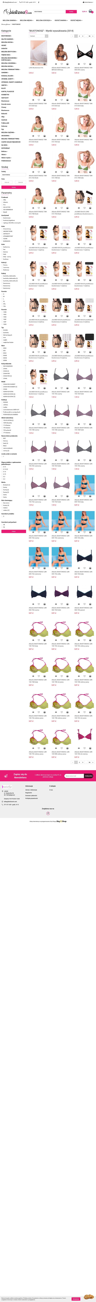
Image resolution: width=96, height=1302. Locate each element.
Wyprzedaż (5, 148)
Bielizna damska (10, 20)
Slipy (2, 117)
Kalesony (4, 126)
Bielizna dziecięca (44, 20)
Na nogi (4, 145)
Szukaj (14, 187)
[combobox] (38, 36)
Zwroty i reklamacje (31, 790)
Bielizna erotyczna (9, 52)
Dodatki (4, 48)
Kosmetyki (5, 95)
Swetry (4, 85)
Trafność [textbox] (32, 36)
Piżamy (3, 107)
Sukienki (5, 72)
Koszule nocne (6, 104)
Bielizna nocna (7, 42)
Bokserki (4, 113)
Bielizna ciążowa (8, 132)
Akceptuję (76, 1299)
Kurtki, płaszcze (7, 91)
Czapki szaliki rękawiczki (10, 142)
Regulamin (28, 792)
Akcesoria (5, 136)
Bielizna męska (26, 20)
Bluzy (3, 88)
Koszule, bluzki (7, 76)
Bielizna (4, 151)
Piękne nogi (6, 55)
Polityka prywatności (31, 798)
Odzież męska (76, 20)
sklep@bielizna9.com (10, 801)
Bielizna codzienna (9, 63)
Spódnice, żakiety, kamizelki (11, 82)
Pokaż (14, 531)
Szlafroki (4, 120)
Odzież (3, 45)
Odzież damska (61, 20)
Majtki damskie (7, 39)
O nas (51, 790)
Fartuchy (5, 98)
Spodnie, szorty (7, 79)
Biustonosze (6, 36)
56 (89, 36)
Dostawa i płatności (31, 795)
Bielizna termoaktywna (10, 69)
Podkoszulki (5, 123)
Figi (2, 129)
